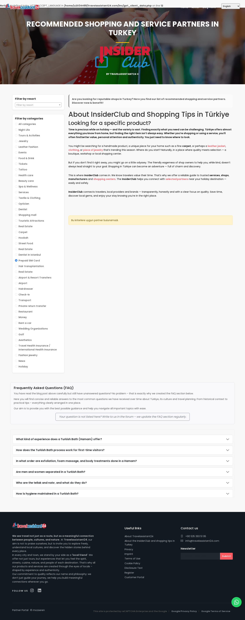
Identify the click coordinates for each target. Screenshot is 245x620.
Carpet (23, 232)
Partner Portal (20, 610)
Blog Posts (209, 7)
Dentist (23, 209)
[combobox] (38, 104)
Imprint (129, 554)
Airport (23, 283)
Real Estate (25, 226)
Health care (26, 175)
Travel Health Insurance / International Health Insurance (38, 347)
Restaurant (25, 311)
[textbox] (38, 105)
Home (184, 7)
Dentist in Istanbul (30, 254)
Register (129, 572)
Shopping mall (27, 215)
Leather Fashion (28, 147)
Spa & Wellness (28, 186)
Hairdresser (26, 289)
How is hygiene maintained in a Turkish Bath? (47, 494)
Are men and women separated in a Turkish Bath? (50, 472)
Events (23, 152)
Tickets (23, 164)
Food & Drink (26, 158)
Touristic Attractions (31, 220)
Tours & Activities (29, 135)
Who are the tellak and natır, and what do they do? (51, 483)
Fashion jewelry (28, 355)
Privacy (129, 549)
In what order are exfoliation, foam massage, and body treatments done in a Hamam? (76, 461)
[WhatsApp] (236, 602)
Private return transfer (32, 306)
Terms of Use (132, 558)
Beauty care (26, 181)
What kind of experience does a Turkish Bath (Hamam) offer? (59, 439)
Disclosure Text (134, 568)
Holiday (23, 366)
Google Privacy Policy (184, 611)
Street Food (26, 243)
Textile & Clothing (29, 198)
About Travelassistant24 (139, 536)
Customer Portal (134, 577)
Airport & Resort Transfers (35, 277)
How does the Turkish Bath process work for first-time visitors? (60, 450)
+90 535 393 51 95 (193, 536)
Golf (21, 334)
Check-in (24, 294)
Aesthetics (25, 340)
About (195, 7)
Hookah (23, 237)
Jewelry (23, 141)
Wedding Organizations (33, 328)
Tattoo (23, 169)
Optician (24, 203)
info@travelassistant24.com (200, 541)
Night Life (24, 130)
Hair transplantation (31, 266)
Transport (25, 300)
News (22, 361)
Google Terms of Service (215, 611)
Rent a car (25, 323)
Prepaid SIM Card (29, 260)
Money (23, 317)
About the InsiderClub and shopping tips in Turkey (150, 542)
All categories (27, 124)
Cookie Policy (132, 563)
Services (24, 192)
